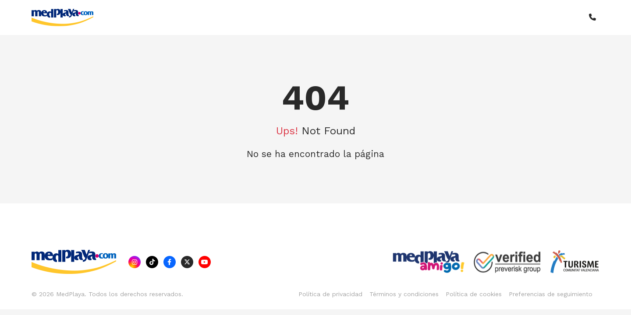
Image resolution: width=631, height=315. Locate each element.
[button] (592, 17)
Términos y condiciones (404, 294)
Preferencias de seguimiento (550, 294)
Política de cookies (474, 294)
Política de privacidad (330, 294)
